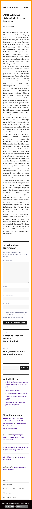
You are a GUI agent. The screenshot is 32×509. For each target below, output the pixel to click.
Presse (5, 480)
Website (6, 303)
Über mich (7, 493)
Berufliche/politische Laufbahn (13, 489)
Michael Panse (10, 7)
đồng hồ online (8, 457)
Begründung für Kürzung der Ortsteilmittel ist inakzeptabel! (13, 437)
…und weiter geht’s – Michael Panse (15, 447)
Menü (26, 7)
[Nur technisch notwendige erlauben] (30, 504)
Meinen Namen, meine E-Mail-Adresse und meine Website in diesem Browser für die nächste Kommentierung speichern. (15, 315)
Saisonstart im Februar (13, 390)
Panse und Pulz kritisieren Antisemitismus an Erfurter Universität (14, 426)
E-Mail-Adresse (9, 295)
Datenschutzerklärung (21, 506)
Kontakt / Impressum (10, 497)
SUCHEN (24, 368)
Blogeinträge (7, 484)
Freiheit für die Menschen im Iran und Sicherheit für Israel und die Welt (16, 384)
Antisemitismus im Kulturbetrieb (16, 393)
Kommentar (8, 260)
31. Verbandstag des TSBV (14, 450)
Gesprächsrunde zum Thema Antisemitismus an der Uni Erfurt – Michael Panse (15, 421)
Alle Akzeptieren (9, 506)
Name (5, 286)
